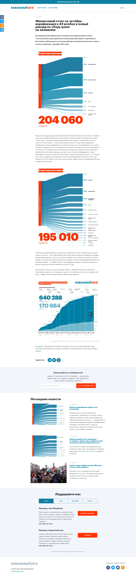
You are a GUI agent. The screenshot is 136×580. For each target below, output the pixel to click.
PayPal (89, 501)
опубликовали (90, 451)
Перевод (87, 535)
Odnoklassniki (123, 567)
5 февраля (73, 436)
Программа (53, 8)
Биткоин (75, 501)
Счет (60, 501)
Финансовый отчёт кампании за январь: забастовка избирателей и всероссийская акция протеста (86, 441)
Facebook (108, 567)
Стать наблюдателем (86, 386)
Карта (46, 501)
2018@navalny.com (17, 571)
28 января (73, 463)
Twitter (113, 567)
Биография (42, 8)
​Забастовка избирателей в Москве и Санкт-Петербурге (86, 466)
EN (123, 8)
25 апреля (73, 404)
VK (118, 567)
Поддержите (39, 346)
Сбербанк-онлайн (87, 513)
